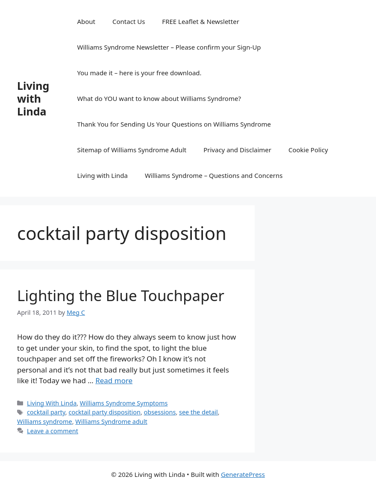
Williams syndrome (44, 421)
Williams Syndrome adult (111, 421)
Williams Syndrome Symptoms (124, 403)
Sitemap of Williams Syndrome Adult (131, 149)
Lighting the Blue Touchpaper (120, 295)
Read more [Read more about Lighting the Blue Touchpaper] (113, 380)
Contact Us (128, 21)
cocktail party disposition (104, 412)
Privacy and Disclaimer (237, 149)
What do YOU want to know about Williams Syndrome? (159, 98)
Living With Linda (51, 403)
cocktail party (46, 412)
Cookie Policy (308, 149)
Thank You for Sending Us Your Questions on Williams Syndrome (174, 124)
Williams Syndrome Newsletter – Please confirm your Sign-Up (169, 47)
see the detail (198, 412)
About (86, 21)
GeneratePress (243, 474)
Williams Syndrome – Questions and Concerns (213, 175)
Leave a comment (52, 431)
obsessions (160, 412)
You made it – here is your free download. (139, 72)
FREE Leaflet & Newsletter (200, 21)
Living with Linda (33, 98)
